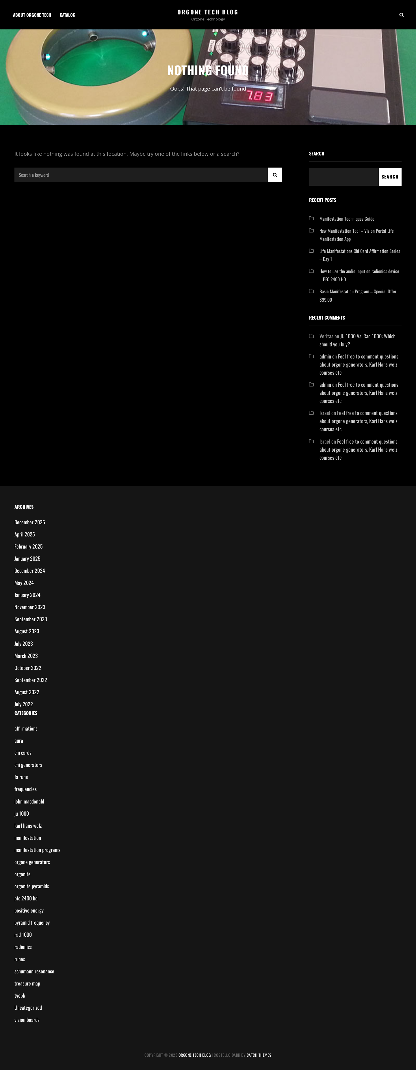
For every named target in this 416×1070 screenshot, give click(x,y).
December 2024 (29, 570)
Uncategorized (28, 1007)
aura (18, 740)
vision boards (27, 1019)
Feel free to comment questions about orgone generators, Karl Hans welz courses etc (359, 364)
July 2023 (23, 643)
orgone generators (32, 862)
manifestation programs (37, 849)
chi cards (22, 752)
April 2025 (24, 534)
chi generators (28, 764)
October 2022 (27, 667)
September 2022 (30, 680)
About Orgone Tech (32, 15)
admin (325, 356)
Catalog (67, 15)
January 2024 (27, 594)
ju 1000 (21, 813)
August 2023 (26, 631)
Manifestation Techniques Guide (347, 218)
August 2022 (26, 692)
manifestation (27, 837)
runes (19, 959)
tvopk (19, 995)
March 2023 (26, 655)
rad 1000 (23, 934)
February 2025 (28, 546)
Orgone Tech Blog (208, 11)
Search (316, 153)
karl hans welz (28, 825)
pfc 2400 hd (26, 898)
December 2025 (29, 522)
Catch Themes (259, 1055)
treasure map (27, 983)
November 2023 (29, 607)
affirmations (26, 728)
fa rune (21, 776)
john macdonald (29, 801)
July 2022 (23, 704)
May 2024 (24, 582)
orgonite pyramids (31, 886)
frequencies (25, 789)
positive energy (29, 910)
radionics (23, 946)
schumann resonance (34, 971)
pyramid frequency (32, 922)
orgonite (22, 874)
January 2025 (27, 558)
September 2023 (30, 619)
